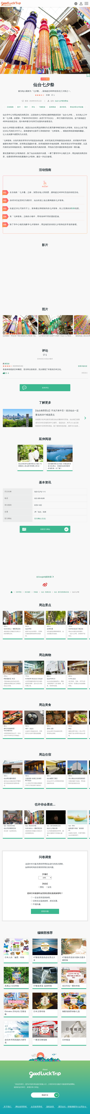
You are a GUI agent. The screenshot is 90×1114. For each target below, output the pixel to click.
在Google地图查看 (44, 577)
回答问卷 (45, 911)
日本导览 (18, 592)
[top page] (12, 592)
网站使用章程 (21, 1107)
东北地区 (27, 592)
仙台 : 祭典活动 (46, 592)
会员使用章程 (36, 1107)
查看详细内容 (82, 366)
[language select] (75, 3)
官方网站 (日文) (40, 519)
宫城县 (36, 592)
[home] (11, 4)
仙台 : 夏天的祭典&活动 (61, 592)
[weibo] (45, 584)
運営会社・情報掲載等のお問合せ (72, 1107)
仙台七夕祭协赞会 (61, 101)
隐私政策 (50, 1107)
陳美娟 (6, 364)
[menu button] (86, 3)
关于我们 (7, 1107)
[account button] (81, 3)
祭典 (73, 208)
